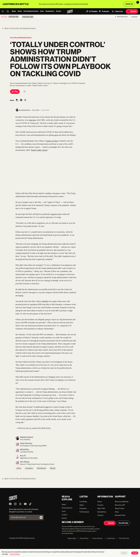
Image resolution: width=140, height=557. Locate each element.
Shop (117, 512)
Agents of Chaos (52, 141)
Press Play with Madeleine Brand (20, 38)
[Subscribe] (41, 517)
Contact (100, 515)
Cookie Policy (109, 538)
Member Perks (120, 515)
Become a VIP (120, 505)
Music (14, 11)
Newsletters (50, 11)
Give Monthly (123, 523)
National (52, 468)
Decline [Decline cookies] (124, 553)
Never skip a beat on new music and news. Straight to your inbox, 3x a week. (23, 510)
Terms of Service (96, 538)
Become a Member (122, 502)
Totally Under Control (39, 150)
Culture (19, 468)
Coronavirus (29, 468)
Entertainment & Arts (31, 11)
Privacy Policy (83, 538)
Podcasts (104, 11)
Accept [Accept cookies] (134, 553)
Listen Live (117, 11)
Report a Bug (72, 538)
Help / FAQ (101, 508)
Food (42, 11)
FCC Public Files (123, 538)
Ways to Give (119, 508)
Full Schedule (84, 512)
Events (58, 11)
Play (15, 92)
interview (32, 120)
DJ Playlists (92, 11)
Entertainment (41, 468)
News (20, 11)
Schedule (134, 17)
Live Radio (83, 502)
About (99, 502)
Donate (132, 11)
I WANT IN (129, 4)
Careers (100, 505)
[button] (13, 17)
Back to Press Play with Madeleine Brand (19, 28)
